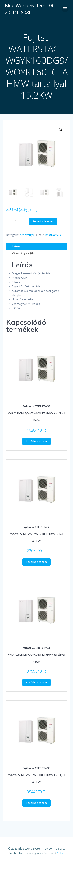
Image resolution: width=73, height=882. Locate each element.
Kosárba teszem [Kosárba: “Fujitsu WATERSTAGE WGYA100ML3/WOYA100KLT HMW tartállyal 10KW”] (36, 441)
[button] (60, 129)
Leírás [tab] (16, 246)
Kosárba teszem (43, 221)
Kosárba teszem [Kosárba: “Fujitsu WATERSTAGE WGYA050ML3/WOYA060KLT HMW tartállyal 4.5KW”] (36, 803)
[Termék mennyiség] (17, 221)
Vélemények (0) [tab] (23, 253)
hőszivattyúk (27, 235)
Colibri (61, 853)
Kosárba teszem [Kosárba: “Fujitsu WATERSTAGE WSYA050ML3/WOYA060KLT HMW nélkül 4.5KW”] (36, 562)
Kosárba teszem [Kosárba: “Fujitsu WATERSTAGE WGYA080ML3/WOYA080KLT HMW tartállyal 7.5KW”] (36, 682)
